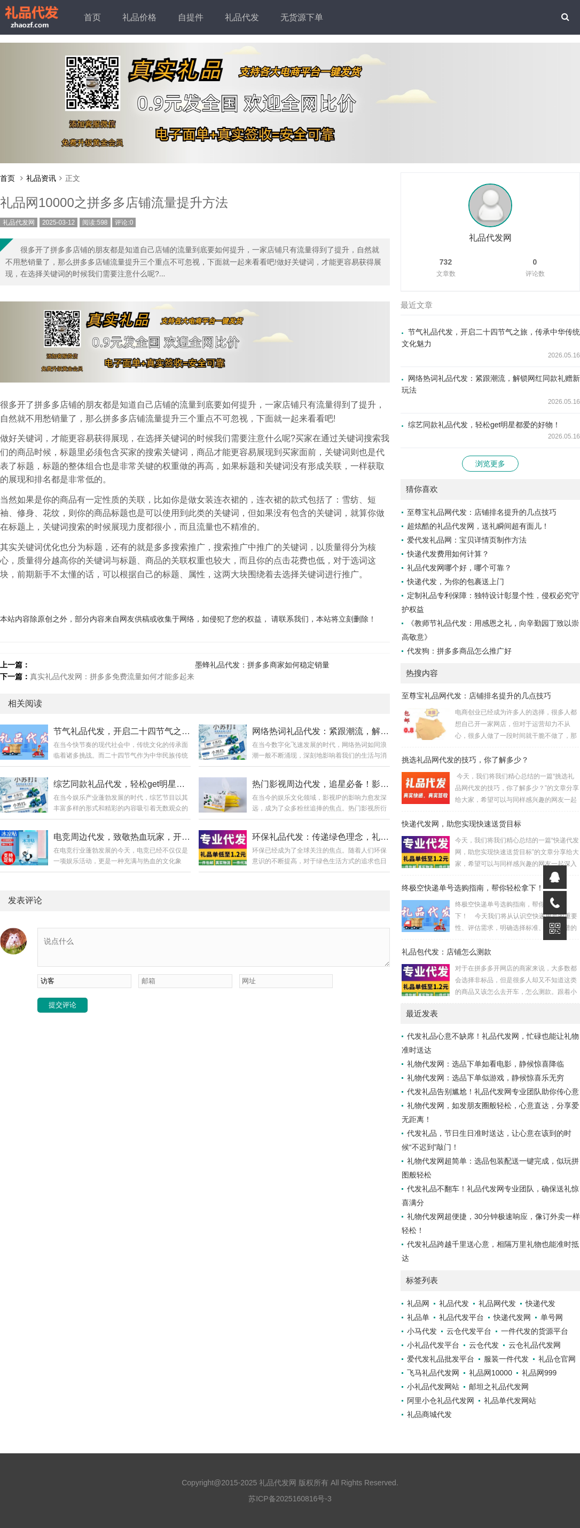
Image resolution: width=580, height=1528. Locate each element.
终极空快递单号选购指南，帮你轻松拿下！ (473, 888)
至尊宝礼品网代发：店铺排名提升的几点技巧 (482, 512)
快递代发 (540, 1303)
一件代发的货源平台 (534, 1331)
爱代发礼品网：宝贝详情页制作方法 (467, 540)
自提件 (190, 17)
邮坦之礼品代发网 (499, 1386)
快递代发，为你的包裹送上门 (455, 581)
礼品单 (418, 1317)
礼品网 (418, 1303)
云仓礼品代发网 (534, 1345)
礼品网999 (539, 1372)
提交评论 (62, 1005)
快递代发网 (512, 1317)
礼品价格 (139, 17)
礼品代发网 (19, 222)
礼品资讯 (41, 178)
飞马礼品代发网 (433, 1372)
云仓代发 (484, 1345)
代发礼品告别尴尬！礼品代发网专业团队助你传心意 (493, 1091)
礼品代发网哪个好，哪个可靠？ (459, 567)
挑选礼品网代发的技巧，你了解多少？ (465, 759)
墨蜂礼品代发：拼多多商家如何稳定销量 (262, 664)
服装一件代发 (506, 1359)
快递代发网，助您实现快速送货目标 (461, 823)
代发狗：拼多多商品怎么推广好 (459, 651)
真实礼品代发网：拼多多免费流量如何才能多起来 (112, 676)
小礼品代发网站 (433, 1386)
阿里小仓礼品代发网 (440, 1400)
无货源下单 (301, 17)
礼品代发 (242, 17)
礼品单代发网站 (510, 1400)
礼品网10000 (490, 1372)
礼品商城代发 (429, 1414)
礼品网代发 (497, 1303)
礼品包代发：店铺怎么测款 (446, 952)
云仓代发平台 (468, 1331)
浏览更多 (490, 463)
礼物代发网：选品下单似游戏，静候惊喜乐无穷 (485, 1077)
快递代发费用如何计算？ (448, 554)
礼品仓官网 (557, 1359)
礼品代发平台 (461, 1317)
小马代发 (422, 1331)
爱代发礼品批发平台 (440, 1359)
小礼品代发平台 (433, 1345)
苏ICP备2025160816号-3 (290, 1498)
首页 (92, 17)
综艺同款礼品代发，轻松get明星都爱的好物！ (484, 424)
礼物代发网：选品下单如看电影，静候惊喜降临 (485, 1064)
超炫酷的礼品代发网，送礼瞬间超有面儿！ (478, 526)
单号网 (551, 1317)
